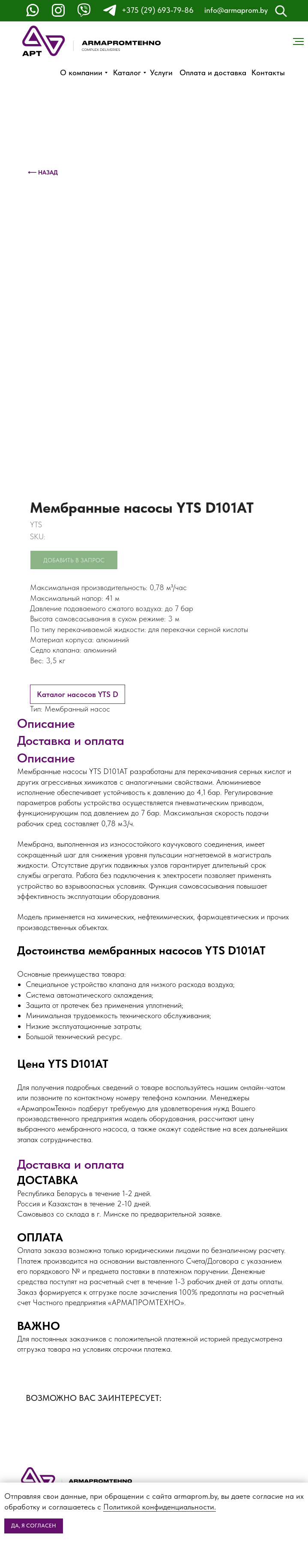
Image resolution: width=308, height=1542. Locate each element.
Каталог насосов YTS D (77, 694)
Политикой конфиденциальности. (159, 1506)
